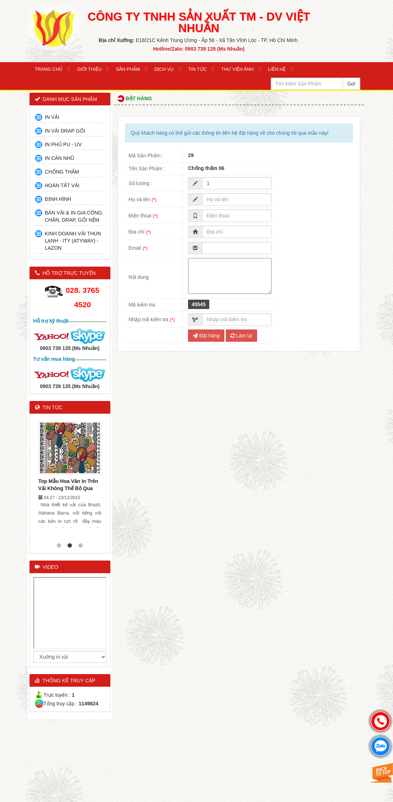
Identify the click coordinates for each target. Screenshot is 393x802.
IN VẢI (52, 117)
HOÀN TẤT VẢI (62, 185)
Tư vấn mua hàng (54, 359)
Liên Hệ (276, 69)
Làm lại (241, 335)
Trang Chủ (49, 69)
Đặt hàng (206, 335)
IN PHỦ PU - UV (63, 144)
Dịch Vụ (164, 69)
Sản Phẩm (128, 69)
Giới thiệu (89, 69)
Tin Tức (197, 69)
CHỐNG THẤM (62, 172)
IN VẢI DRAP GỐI (65, 131)
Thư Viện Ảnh (237, 69)
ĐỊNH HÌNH (58, 199)
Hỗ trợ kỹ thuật (51, 321)
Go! (351, 84)
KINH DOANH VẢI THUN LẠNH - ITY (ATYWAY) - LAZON (73, 241)
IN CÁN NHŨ (59, 158)
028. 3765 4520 (82, 297)
